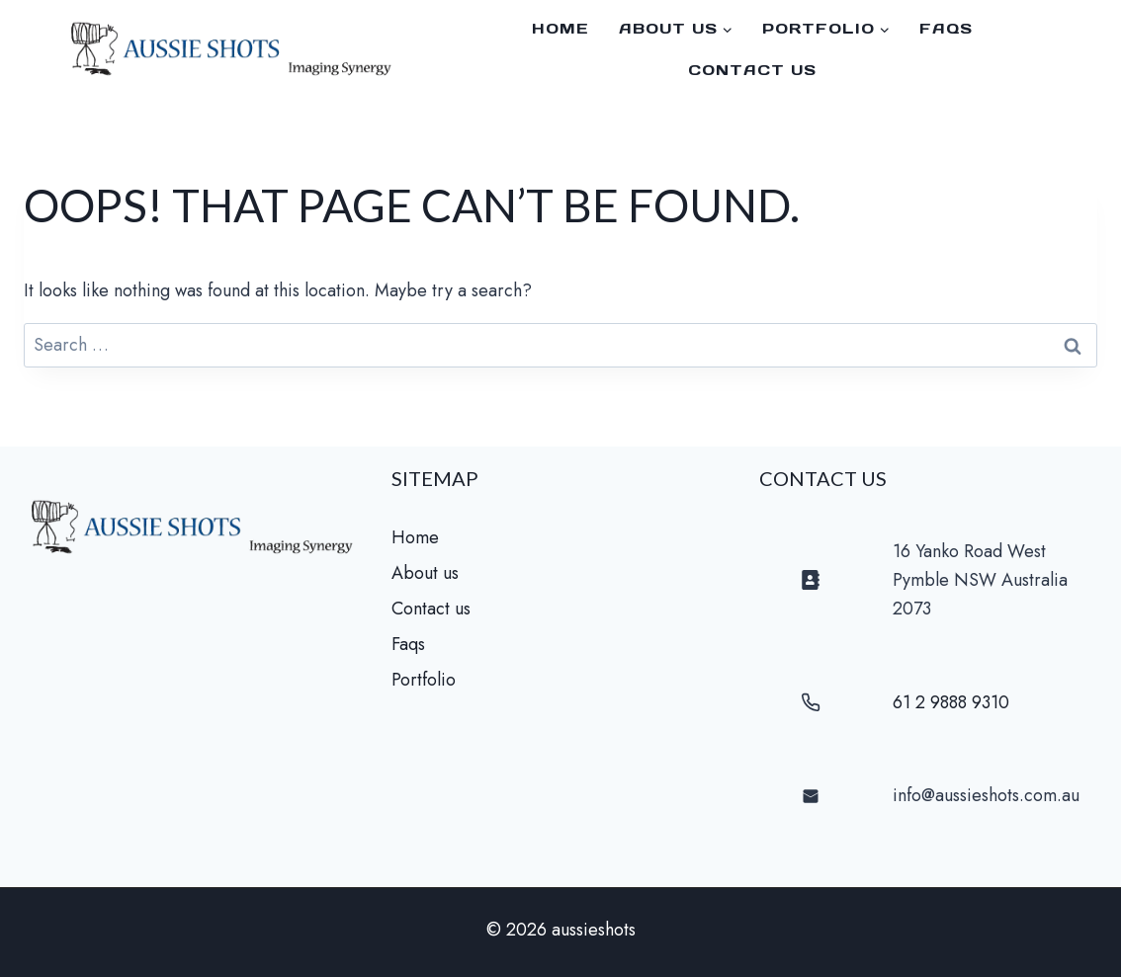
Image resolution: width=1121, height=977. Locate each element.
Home (560, 28)
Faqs (408, 644)
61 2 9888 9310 (951, 702)
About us (425, 573)
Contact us (752, 69)
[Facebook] (1081, 49)
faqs (946, 28)
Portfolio (423, 679)
